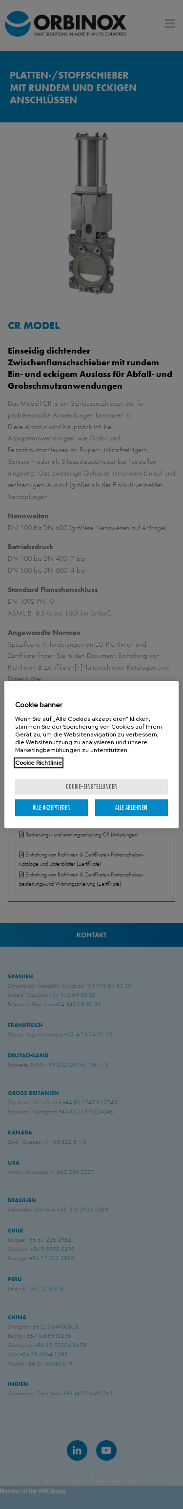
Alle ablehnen (131, 807)
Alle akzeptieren (52, 807)
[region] (91, 754)
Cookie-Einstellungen (92, 786)
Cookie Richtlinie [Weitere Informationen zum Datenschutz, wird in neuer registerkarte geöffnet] (38, 763)
